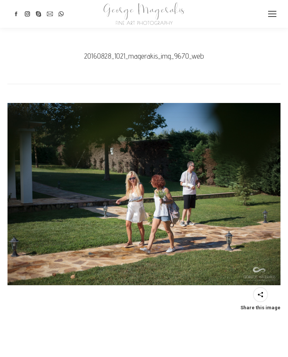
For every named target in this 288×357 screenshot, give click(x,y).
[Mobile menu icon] (272, 13)
